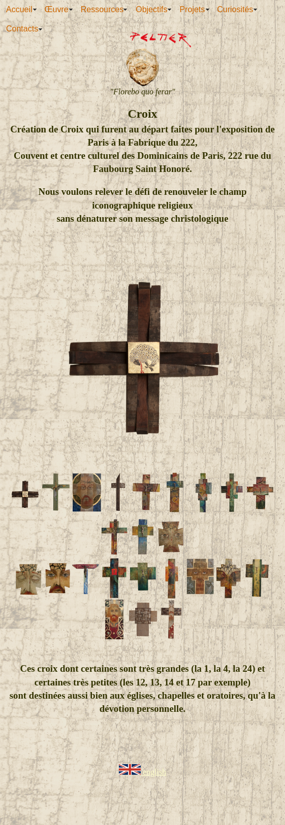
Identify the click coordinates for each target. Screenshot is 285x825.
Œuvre (57, 9)
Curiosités (235, 9)
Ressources (102, 9)
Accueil (19, 9)
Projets (192, 9)
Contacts (22, 28)
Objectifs (151, 9)
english (142, 772)
